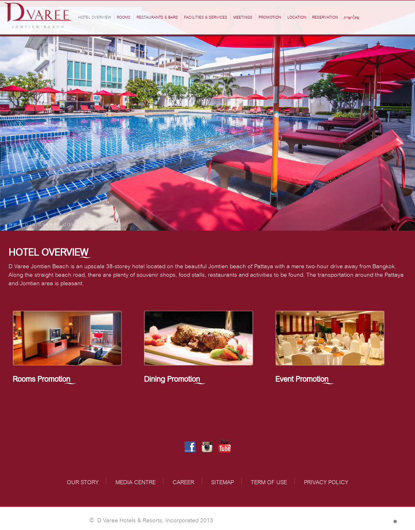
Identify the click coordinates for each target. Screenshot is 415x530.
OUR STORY (82, 481)
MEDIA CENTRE (136, 481)
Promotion (270, 17)
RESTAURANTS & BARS (157, 17)
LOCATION (296, 17)
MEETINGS (242, 17)
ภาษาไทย (351, 17)
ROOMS (123, 17)
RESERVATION (325, 17)
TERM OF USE (269, 481)
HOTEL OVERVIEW (94, 17)
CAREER (183, 481)
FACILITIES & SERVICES (205, 17)
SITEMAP (222, 481)
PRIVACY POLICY (326, 481)
